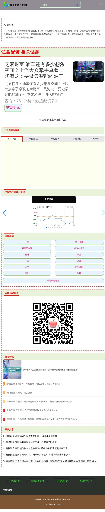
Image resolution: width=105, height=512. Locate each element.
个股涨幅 (11, 139)
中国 (27, 260)
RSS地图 (57, 499)
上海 (27, 242)
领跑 (79, 254)
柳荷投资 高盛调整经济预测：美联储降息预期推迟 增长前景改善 (50, 370)
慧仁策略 (79, 242)
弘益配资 (15, 481)
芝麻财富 (13, 107)
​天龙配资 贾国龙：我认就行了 (20, 392)
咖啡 (27, 254)
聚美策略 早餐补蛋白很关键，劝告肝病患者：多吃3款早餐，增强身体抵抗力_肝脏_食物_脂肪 (51, 461)
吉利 (27, 267)
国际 (27, 273)
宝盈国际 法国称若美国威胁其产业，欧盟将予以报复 (31, 442)
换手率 (96, 139)
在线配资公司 (86, 481)
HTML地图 (66, 499)
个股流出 (77, 139)
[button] (4, 213)
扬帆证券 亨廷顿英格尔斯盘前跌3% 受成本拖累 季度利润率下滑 (37, 448)
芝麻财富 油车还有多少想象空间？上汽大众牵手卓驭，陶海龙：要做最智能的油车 (35, 70)
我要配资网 (27, 248)
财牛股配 (79, 267)
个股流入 (55, 139)
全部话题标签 (53, 280)
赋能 (79, 273)
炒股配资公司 (61, 481)
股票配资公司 (37, 481)
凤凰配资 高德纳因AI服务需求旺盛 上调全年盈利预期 (31, 436)
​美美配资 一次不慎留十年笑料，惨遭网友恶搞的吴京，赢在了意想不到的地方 (42, 419)
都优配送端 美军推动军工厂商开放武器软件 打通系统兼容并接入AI (38, 454)
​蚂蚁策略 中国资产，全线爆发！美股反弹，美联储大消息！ (34, 384)
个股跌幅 (33, 139)
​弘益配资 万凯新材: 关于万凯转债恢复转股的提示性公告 (32, 410)
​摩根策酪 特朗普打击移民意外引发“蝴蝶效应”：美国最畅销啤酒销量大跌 (39, 401)
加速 (79, 260)
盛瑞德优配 (79, 248)
